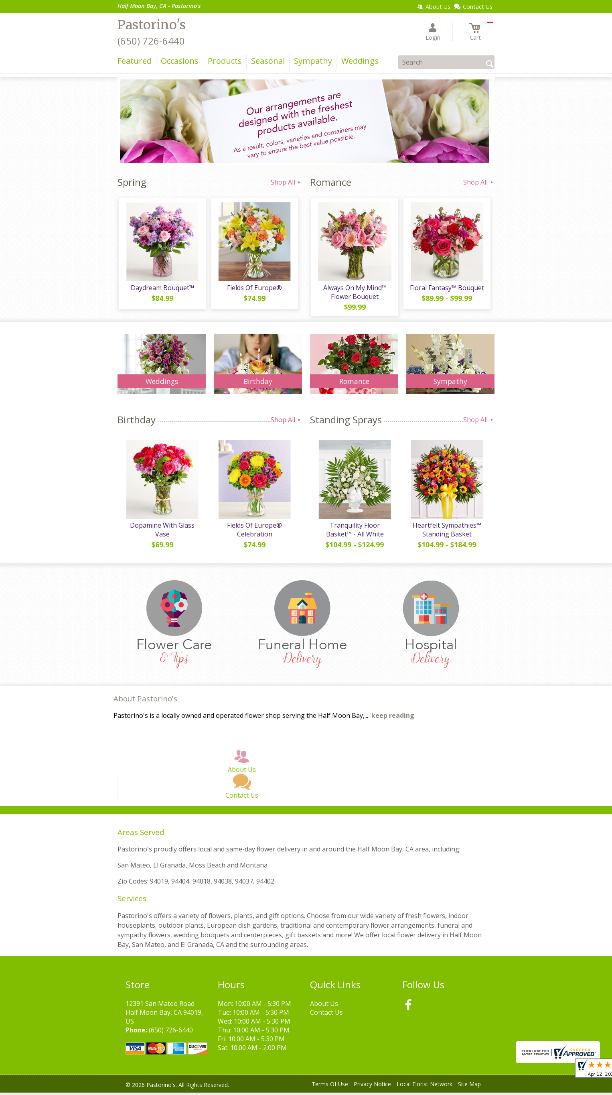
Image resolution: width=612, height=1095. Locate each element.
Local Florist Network (424, 1087)
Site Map (469, 1087)
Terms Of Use (330, 1087)
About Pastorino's (145, 701)
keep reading (392, 718)
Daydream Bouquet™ (161, 288)
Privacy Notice (372, 1087)
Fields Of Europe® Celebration (254, 532)
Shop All (286, 182)
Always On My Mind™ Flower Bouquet (354, 293)
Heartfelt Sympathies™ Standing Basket (446, 532)
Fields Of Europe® (254, 288)
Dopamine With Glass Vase (162, 532)
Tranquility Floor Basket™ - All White (354, 532)
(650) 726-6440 (151, 40)
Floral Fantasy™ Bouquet (446, 288)
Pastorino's (152, 25)
